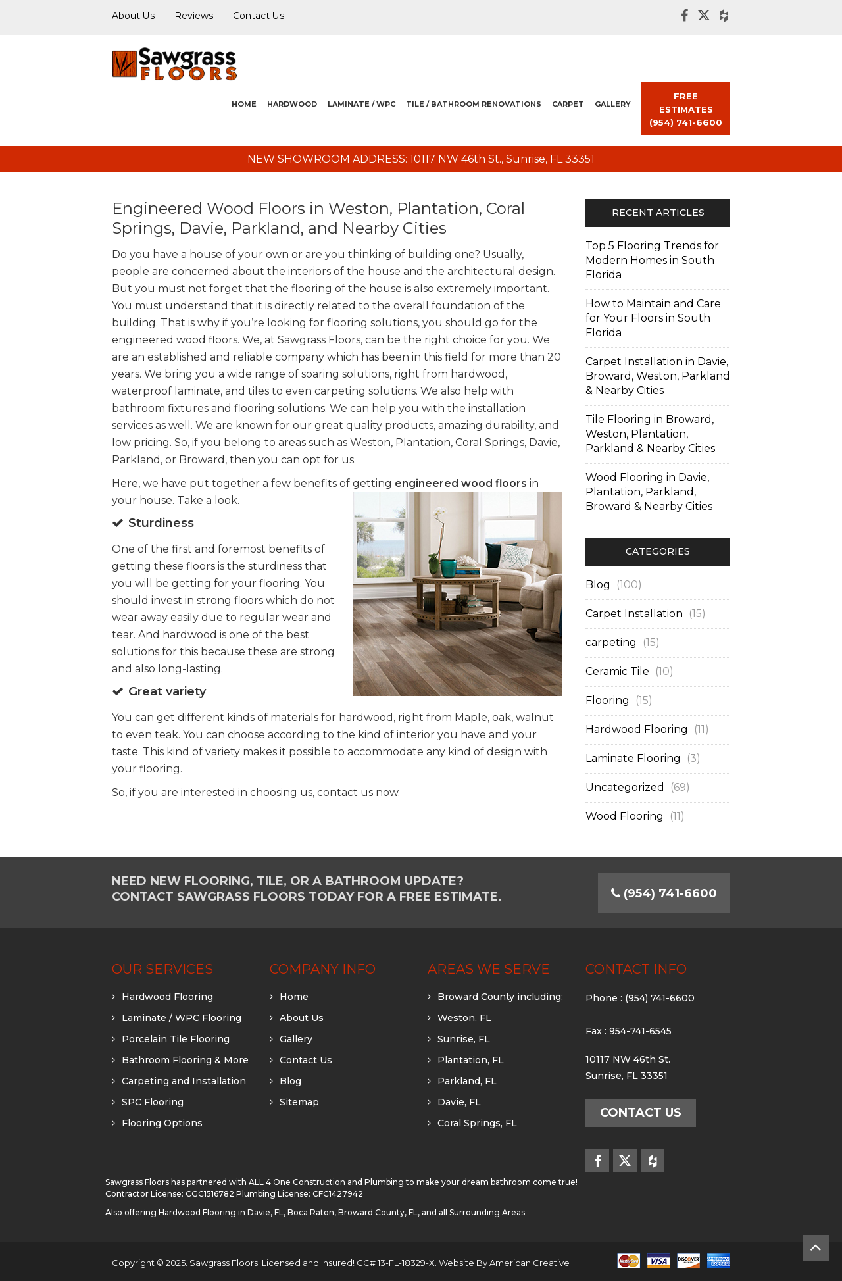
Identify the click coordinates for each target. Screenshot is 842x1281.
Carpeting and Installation (184, 1081)
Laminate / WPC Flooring (181, 1018)
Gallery (296, 1039)
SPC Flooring (153, 1102)
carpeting (611, 642)
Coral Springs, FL (477, 1123)
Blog (597, 584)
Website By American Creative (504, 1262)
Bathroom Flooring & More (185, 1060)
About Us (302, 1018)
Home (294, 997)
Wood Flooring (624, 816)
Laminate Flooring (633, 758)
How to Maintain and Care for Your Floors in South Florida (653, 318)
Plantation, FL (470, 1060)
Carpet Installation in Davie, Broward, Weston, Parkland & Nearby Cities (657, 376)
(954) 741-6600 (660, 998)
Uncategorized (624, 787)
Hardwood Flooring (636, 729)
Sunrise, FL (463, 1039)
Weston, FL (464, 1018)
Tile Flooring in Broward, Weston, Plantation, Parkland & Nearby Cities (650, 434)
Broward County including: (500, 997)
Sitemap (299, 1102)
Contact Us (306, 1060)
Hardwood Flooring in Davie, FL (221, 1212)
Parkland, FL (467, 1081)
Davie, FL (459, 1102)
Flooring (607, 700)
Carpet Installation (634, 613)
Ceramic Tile (617, 671)
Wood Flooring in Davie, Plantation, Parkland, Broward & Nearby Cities (648, 492)
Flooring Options (162, 1123)
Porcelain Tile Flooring (176, 1039)
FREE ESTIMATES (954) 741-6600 (685, 109)
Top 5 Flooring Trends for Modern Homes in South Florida (652, 260)
